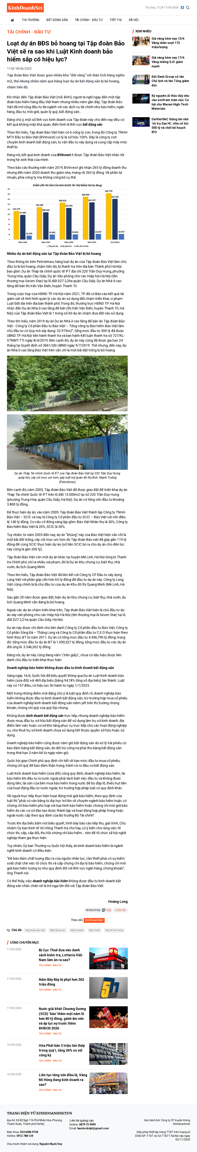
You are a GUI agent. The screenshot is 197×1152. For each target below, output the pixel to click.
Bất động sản (57, 20)
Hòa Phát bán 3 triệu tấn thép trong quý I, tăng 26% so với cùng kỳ (62, 1050)
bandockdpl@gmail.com (93, 1128)
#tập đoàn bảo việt (35, 930)
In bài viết (120, 910)
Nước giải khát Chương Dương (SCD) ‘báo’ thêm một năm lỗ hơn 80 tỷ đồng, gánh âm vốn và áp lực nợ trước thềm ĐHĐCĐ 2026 (62, 1018)
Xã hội (134, 20)
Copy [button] (106, 910)
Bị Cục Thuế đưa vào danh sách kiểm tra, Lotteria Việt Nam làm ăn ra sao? (60, 955)
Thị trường (30, 20)
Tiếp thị (116, 20)
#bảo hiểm (94, 930)
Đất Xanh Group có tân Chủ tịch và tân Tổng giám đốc (170, 81)
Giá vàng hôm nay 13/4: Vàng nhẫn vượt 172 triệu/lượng (168, 43)
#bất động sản (57, 930)
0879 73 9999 (87, 1124)
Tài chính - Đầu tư (89, 20)
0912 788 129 (25, 1135)
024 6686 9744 (29, 1132)
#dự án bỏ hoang (114, 930)
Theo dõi (77, 920)
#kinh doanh (77, 930)
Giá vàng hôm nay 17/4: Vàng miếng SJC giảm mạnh (168, 62)
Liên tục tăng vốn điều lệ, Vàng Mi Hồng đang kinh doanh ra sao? (63, 1080)
